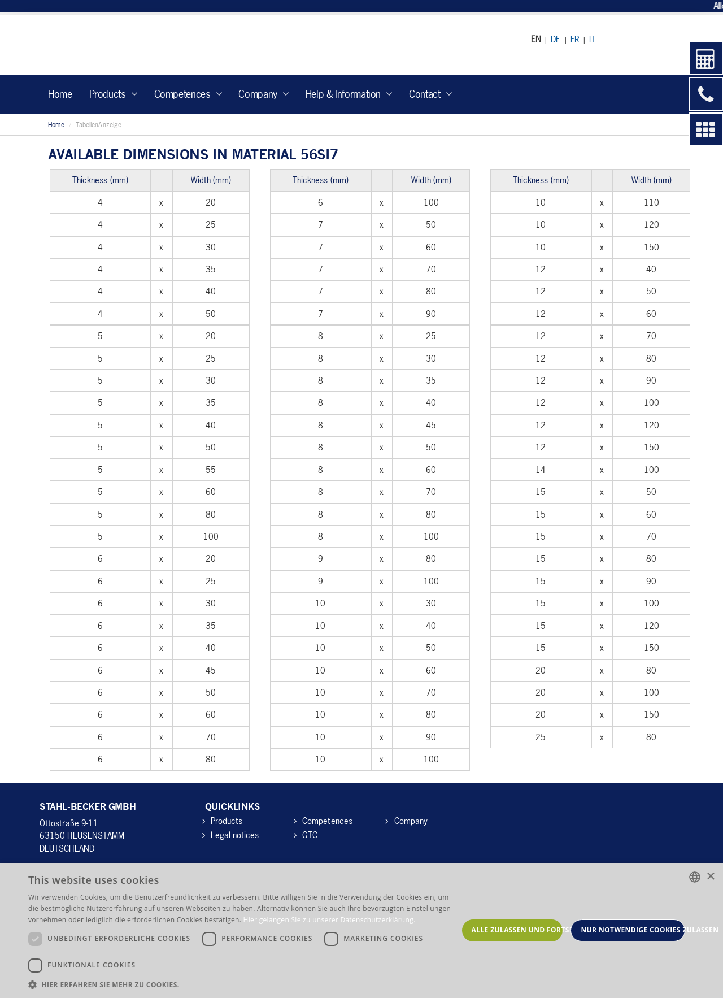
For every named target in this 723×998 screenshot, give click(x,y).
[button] (243, 984)
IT (592, 39)
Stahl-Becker (144, 45)
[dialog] (361, 930)
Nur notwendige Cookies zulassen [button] (633, 930)
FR (575, 39)
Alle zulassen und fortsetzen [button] (517, 930)
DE (555, 39)
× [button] (710, 877)
